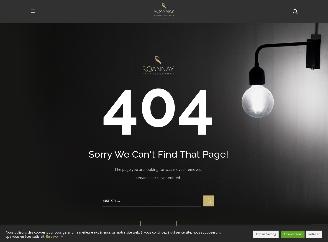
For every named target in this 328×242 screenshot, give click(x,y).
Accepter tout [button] (293, 234)
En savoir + (54, 236)
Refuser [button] (314, 234)
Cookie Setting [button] (266, 234)
